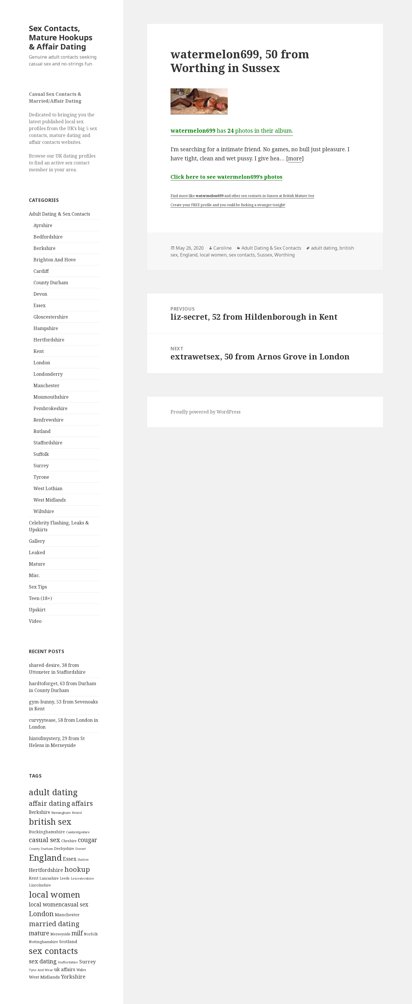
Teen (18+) (40, 598)
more (295, 158)
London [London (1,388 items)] (41, 913)
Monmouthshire (51, 397)
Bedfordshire (48, 237)
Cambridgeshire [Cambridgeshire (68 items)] (78, 832)
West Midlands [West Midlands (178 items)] (44, 977)
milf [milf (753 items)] (77, 933)
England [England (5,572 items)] (45, 857)
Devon (40, 294)
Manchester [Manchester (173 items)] (67, 914)
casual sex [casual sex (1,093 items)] (44, 839)
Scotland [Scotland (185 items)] (68, 941)
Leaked (37, 552)
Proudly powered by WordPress (206, 412)
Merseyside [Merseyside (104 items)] (60, 934)
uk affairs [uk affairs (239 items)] (64, 969)
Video (35, 621)
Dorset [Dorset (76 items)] (80, 848)
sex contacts (242, 255)
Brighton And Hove (54, 260)
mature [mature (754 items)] (39, 933)
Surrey (41, 465)
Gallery (37, 541)
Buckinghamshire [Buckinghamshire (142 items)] (47, 831)
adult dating (324, 248)
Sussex (264, 255)
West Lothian (47, 488)
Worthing (284, 255)
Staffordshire (47, 443)
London (41, 362)
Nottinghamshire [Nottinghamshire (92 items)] (43, 941)
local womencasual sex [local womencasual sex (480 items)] (58, 904)
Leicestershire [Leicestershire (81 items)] (82, 878)
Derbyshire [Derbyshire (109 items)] (64, 848)
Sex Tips (38, 587)
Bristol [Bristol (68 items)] (77, 812)
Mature (37, 564)
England (188, 255)
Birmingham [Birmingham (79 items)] (61, 812)
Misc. (34, 575)
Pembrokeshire (50, 408)
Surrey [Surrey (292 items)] (87, 961)
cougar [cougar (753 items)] (87, 840)
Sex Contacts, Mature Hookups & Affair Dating (60, 37)
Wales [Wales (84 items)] (81, 969)
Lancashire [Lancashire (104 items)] (49, 878)
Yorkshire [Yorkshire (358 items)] (73, 976)
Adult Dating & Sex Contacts (59, 214)
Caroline (222, 248)
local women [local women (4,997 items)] (54, 894)
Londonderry (48, 374)
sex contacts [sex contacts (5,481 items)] (53, 951)
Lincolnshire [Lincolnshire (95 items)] (40, 885)
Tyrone (41, 477)
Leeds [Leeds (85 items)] (65, 878)
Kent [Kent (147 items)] (33, 878)
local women (213, 255)
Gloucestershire (50, 317)
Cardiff (41, 271)
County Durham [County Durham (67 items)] (41, 848)
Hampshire (45, 328)
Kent (38, 351)
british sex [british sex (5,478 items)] (50, 821)
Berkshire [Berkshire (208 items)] (39, 812)
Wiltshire (43, 511)
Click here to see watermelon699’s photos (226, 176)
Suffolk (41, 454)
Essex (39, 305)
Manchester (46, 385)
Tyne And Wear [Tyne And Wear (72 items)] (41, 970)
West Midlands (49, 500)
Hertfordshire (48, 340)
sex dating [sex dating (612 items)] (43, 961)
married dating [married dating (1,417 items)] (54, 923)
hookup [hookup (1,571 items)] (77, 869)
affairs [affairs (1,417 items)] (82, 803)
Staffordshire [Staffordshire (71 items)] (68, 962)
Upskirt (37, 610)
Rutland (42, 431)
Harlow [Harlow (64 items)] (83, 860)
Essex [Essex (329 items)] (69, 858)
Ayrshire (42, 225)
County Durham (50, 282)
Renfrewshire (48, 420)
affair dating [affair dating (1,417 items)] (49, 803)
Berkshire (44, 248)
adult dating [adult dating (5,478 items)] (53, 792)
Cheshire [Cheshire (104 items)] (69, 840)
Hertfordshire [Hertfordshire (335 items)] (46, 869)
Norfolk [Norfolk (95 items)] (91, 934)
